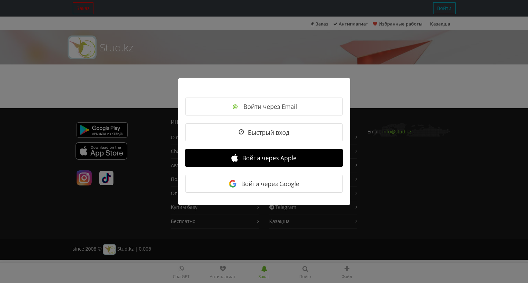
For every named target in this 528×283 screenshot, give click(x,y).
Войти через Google (264, 184)
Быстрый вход (264, 132)
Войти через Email (264, 106)
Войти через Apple (264, 158)
